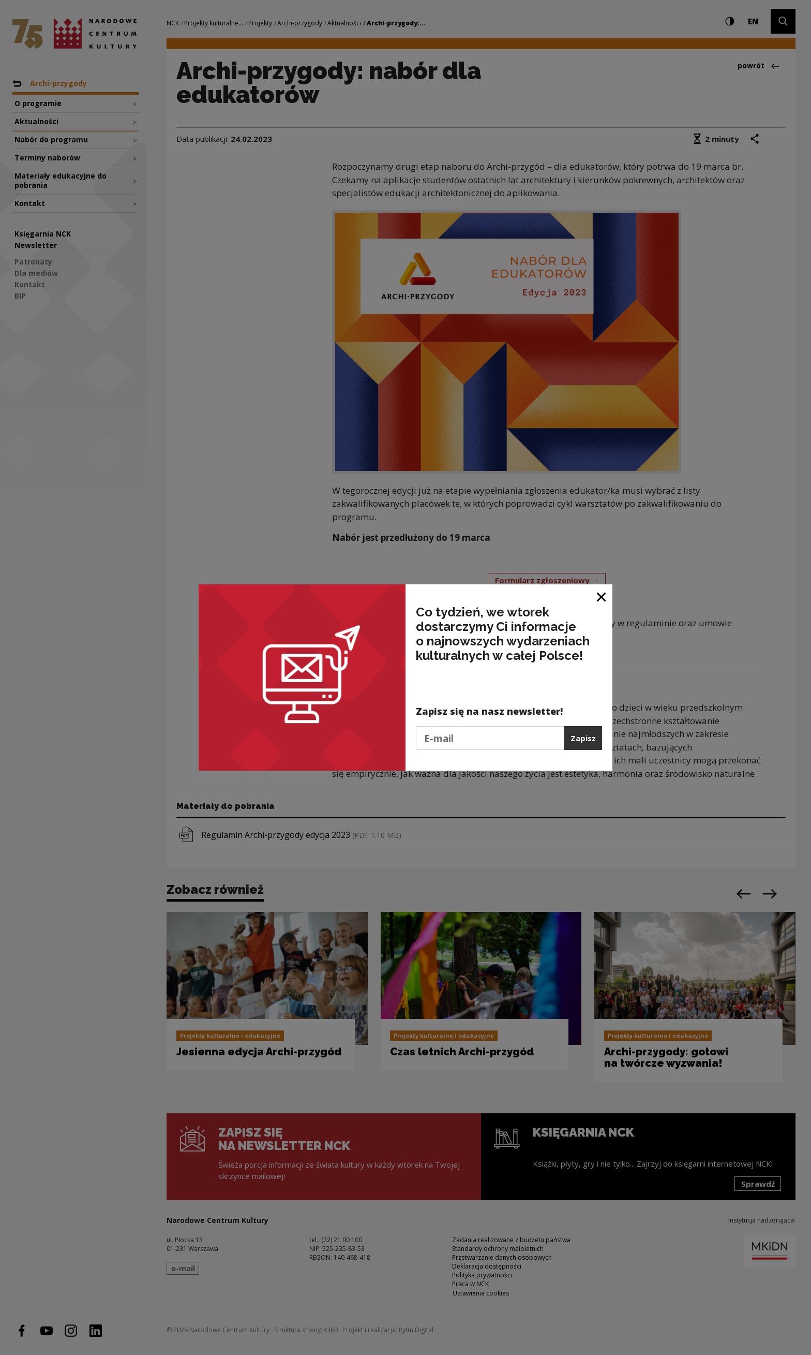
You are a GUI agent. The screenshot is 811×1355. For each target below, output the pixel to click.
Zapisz (583, 738)
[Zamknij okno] (602, 596)
